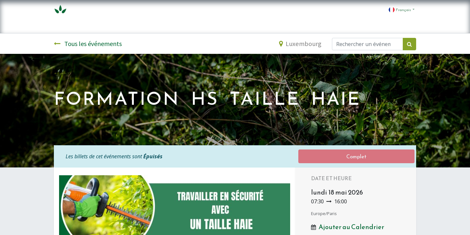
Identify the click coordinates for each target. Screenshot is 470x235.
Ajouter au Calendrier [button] (351, 227)
